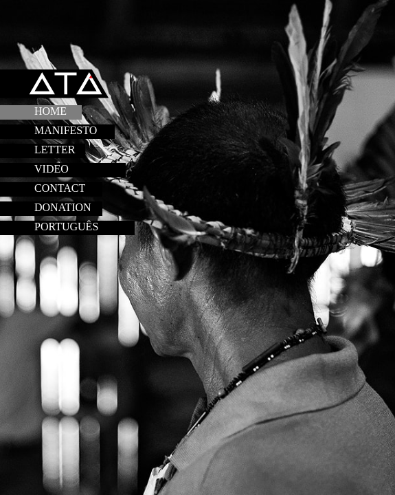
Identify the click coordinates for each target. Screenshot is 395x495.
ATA (67, 84)
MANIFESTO (65, 130)
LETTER (55, 149)
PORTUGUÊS (66, 226)
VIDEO (51, 169)
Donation (62, 207)
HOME (50, 111)
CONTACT (59, 188)
